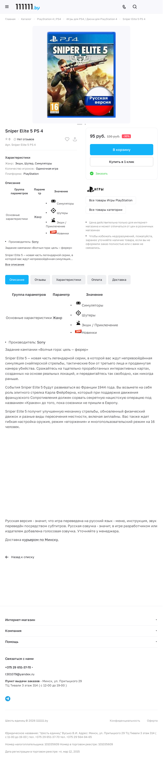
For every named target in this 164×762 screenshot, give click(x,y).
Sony (35, 241)
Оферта (152, 720)
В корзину (121, 149)
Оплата (96, 279)
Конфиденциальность (125, 720)
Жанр (38, 217)
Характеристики (68, 279)
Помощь (11, 642)
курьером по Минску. (40, 539)
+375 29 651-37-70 (18, 667)
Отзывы (40, 279)
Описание (16, 279)
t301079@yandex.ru (19, 674)
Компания (13, 631)
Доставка (119, 279)
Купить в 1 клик (121, 162)
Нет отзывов (24, 139)
